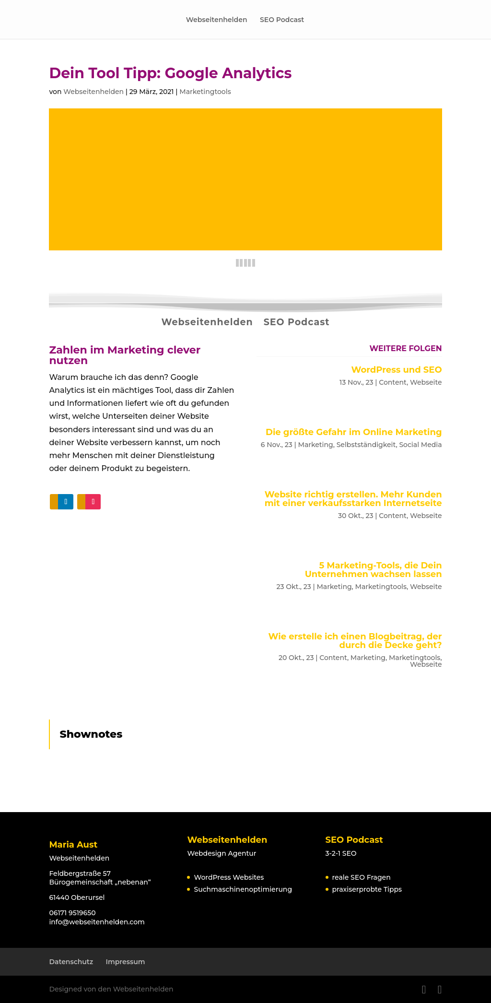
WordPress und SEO (396, 370)
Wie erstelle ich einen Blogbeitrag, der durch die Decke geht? (355, 640)
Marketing (315, 444)
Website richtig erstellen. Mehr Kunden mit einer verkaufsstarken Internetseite (353, 498)
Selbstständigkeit (366, 444)
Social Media (420, 444)
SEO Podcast (282, 20)
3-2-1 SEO (341, 853)
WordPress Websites (229, 877)
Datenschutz (71, 961)
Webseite (426, 382)
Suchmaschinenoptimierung (243, 889)
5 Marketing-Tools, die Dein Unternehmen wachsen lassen (373, 569)
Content (393, 382)
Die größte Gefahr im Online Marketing (354, 432)
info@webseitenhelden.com (96, 922)
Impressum (125, 961)
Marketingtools (205, 91)
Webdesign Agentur (221, 853)
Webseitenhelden (216, 20)
